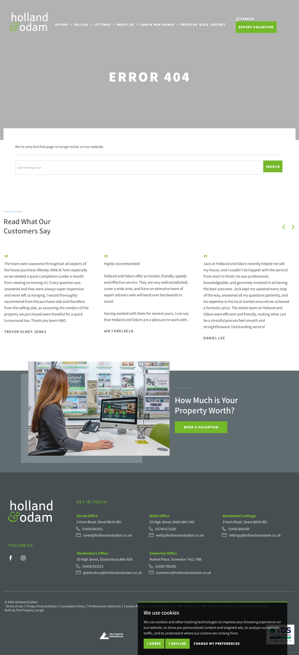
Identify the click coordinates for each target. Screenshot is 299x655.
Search (273, 166)
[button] (283, 227)
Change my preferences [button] (217, 643)
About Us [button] (127, 24)
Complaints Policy (72, 606)
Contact (217, 24)
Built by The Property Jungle (24, 610)
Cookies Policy (134, 606)
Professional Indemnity (105, 606)
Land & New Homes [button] (158, 24)
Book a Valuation (201, 427)
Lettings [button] (103, 24)
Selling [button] (82, 24)
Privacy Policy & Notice (41, 606)
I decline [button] (177, 643)
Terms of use (14, 606)
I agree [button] (154, 643)
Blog (203, 24)
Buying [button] (62, 24)
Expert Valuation (254, 27)
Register (188, 24)
